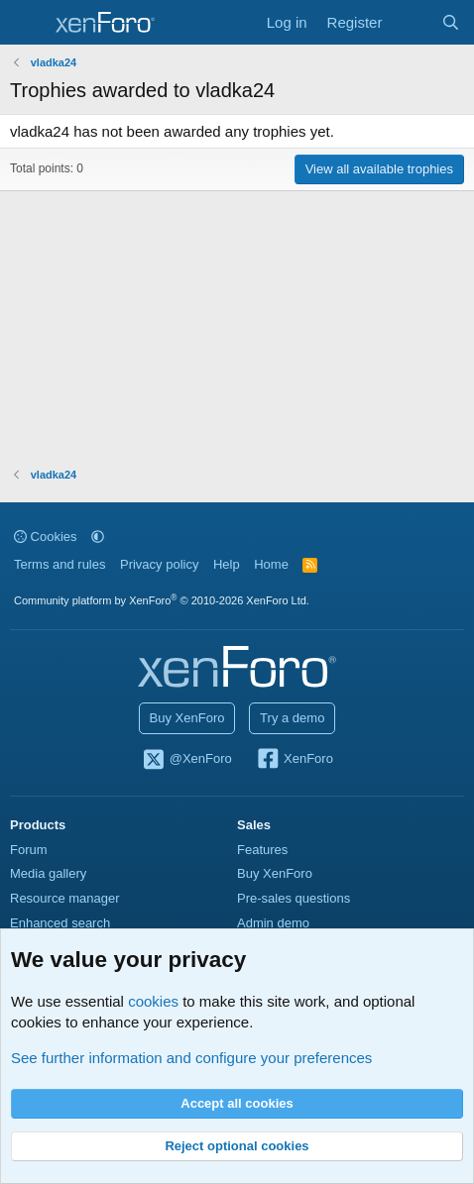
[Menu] (27, 23)
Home (271, 564)
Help (226, 564)
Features (262, 849)
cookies (153, 1001)
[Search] (450, 22)
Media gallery (48, 873)
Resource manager (65, 898)
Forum (29, 849)
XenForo (294, 760)
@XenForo (186, 760)
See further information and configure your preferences (191, 1057)
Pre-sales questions (293, 898)
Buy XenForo (187, 717)
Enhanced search (60, 922)
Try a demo (292, 717)
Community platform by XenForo (161, 600)
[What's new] (411, 22)
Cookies (45, 536)
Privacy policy (159, 564)
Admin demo (273, 922)
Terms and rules (59, 564)
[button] (97, 536)
